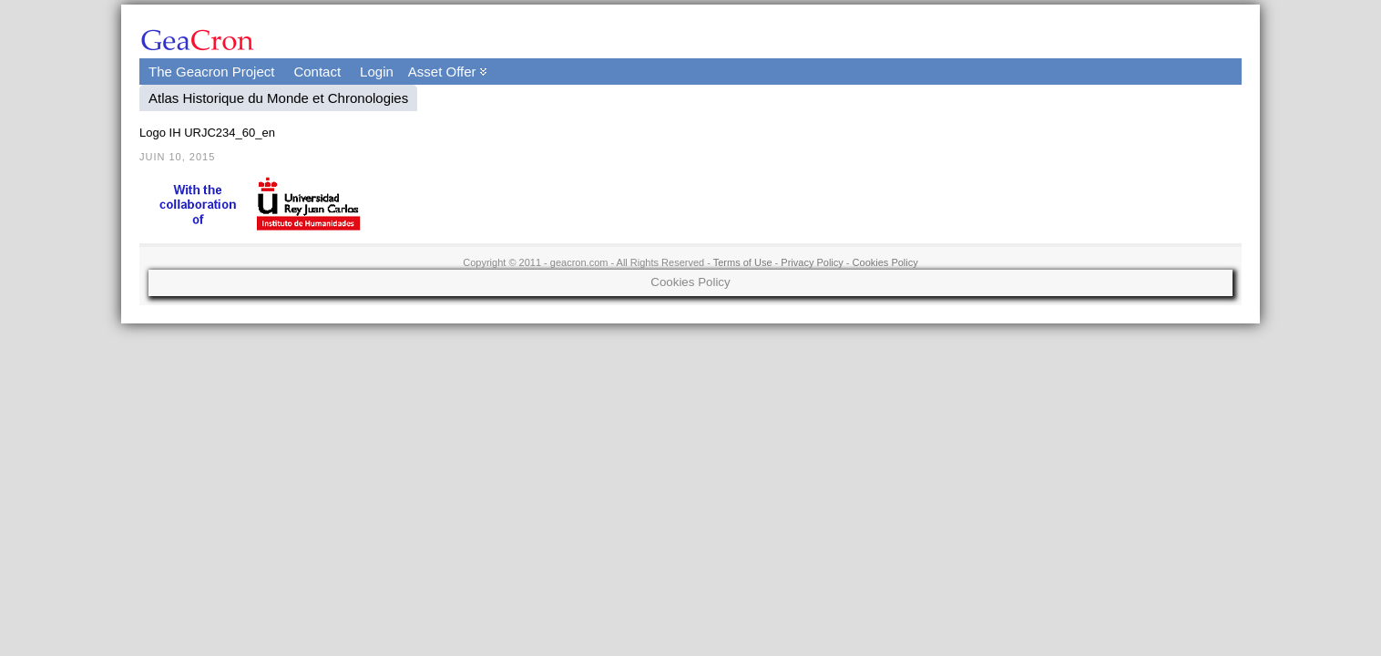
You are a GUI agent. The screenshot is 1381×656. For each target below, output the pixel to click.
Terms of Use (742, 262)
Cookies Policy (885, 262)
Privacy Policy (812, 262)
